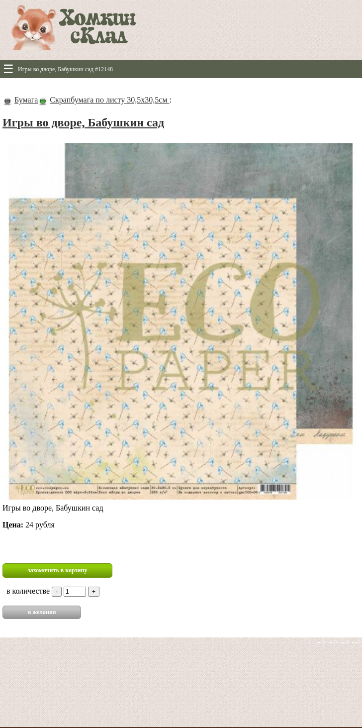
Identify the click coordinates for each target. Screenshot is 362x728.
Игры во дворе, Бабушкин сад (83, 122)
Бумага (26, 100)
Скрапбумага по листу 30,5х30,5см (109, 100)
